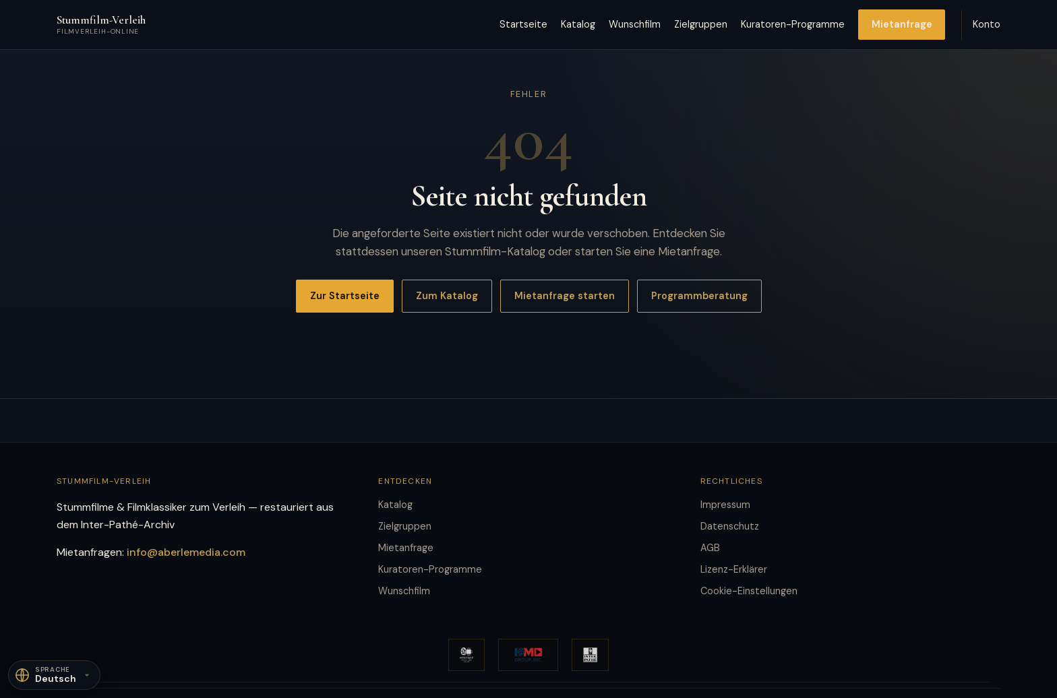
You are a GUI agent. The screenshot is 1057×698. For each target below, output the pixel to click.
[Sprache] (54, 675)
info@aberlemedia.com (186, 552)
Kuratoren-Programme (793, 24)
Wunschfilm (635, 24)
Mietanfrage (902, 24)
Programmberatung (699, 296)
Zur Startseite (345, 296)
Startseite (523, 24)
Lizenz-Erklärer (733, 569)
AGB (710, 548)
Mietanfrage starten (564, 296)
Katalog (578, 24)
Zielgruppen (700, 24)
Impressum (725, 505)
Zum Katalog (447, 296)
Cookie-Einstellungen (748, 591)
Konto (986, 24)
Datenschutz (729, 526)
